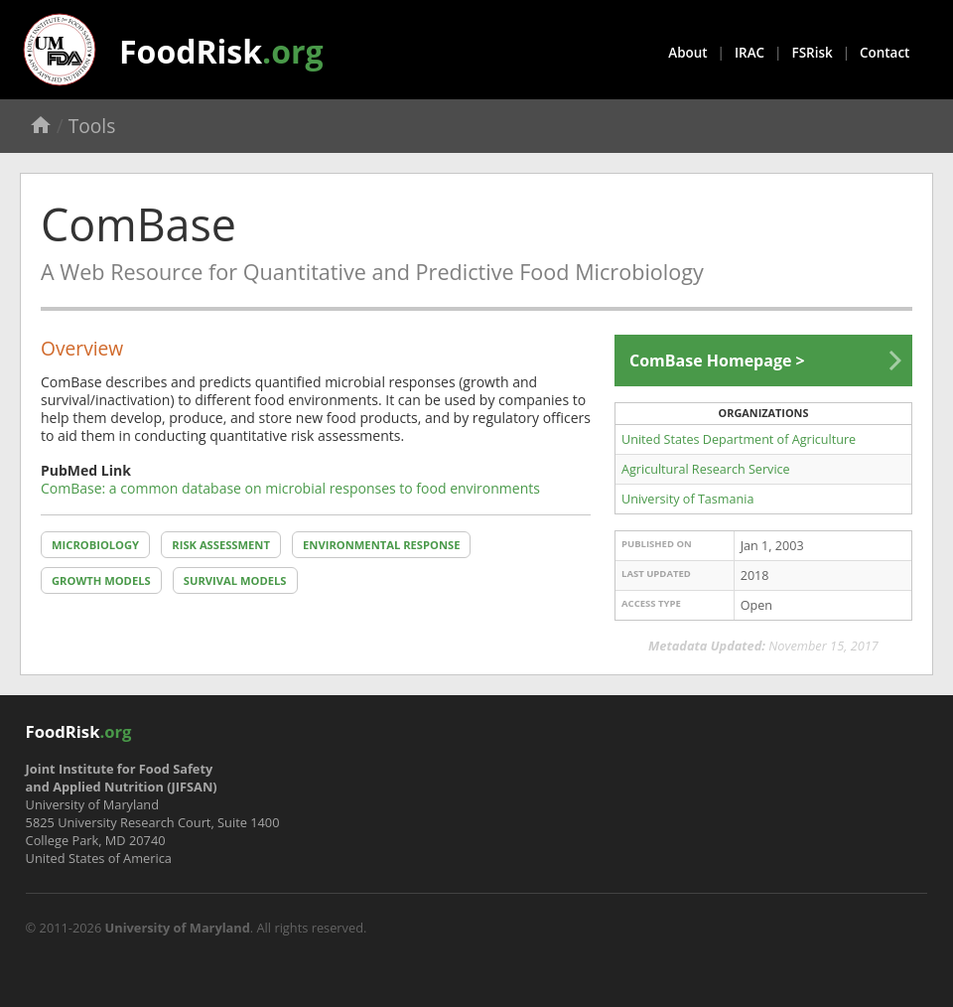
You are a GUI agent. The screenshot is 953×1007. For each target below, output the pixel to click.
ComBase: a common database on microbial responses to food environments (290, 488)
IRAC (749, 53)
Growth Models (101, 580)
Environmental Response (381, 544)
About (687, 53)
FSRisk (812, 53)
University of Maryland (177, 927)
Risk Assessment (221, 544)
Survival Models (235, 580)
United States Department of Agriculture (738, 439)
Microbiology (95, 544)
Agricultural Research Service (705, 469)
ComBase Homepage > (717, 360)
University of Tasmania (687, 499)
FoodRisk (221, 51)
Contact (884, 53)
